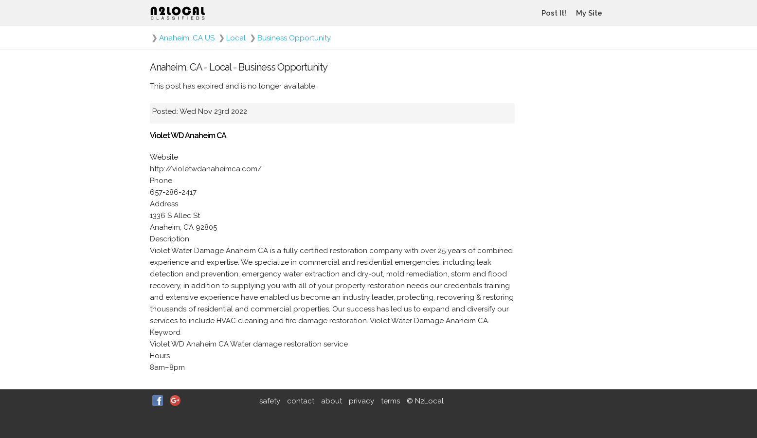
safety (269, 401)
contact (300, 401)
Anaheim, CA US (187, 38)
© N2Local (425, 401)
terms (390, 401)
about (331, 401)
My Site (589, 13)
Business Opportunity (294, 38)
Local (236, 38)
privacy (361, 401)
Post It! (553, 13)
